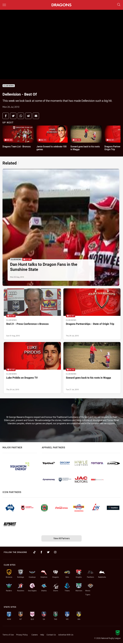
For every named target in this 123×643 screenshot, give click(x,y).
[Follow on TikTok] (34, 552)
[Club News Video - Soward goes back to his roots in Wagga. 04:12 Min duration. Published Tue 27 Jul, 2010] (91, 367)
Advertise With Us (65, 634)
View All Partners (61, 538)
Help (42, 634)
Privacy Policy (22, 634)
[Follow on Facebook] (41, 552)
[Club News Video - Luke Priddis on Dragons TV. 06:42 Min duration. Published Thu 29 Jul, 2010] (32, 367)
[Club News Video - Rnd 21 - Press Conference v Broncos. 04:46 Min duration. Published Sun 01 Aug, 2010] (32, 314)
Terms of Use (8, 634)
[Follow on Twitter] (48, 552)
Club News (8, 86)
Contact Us (51, 634)
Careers (34, 634)
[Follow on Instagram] (55, 552)
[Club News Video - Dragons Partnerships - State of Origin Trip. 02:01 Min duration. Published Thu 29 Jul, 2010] (91, 314)
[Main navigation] (4, 5)
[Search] (118, 5)
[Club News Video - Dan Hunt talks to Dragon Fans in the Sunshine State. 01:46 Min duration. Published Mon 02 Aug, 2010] (61, 227)
